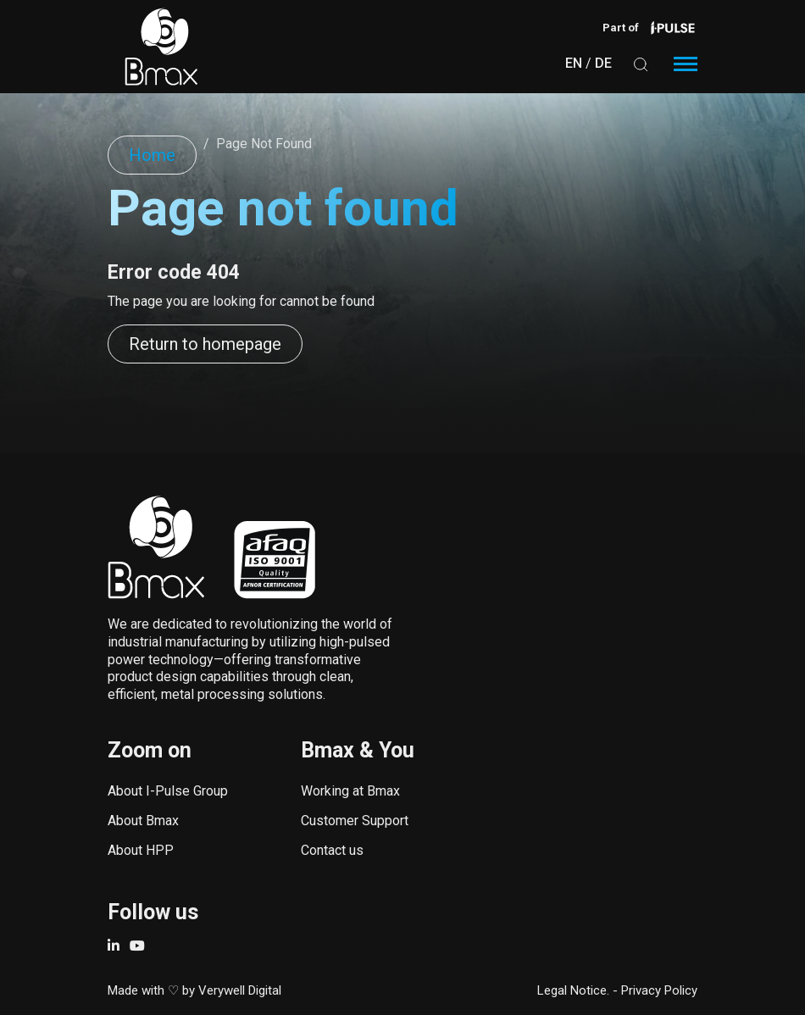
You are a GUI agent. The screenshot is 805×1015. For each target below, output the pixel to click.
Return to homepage (205, 344)
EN (573, 63)
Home (152, 155)
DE (603, 63)
